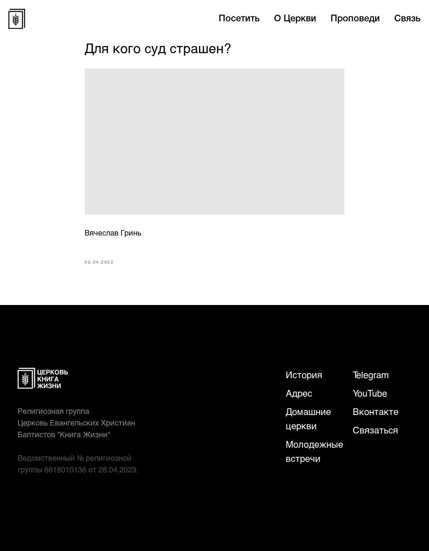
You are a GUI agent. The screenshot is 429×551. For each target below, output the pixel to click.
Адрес (299, 393)
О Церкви (295, 19)
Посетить (239, 19)
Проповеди (355, 19)
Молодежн (308, 444)
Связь (407, 19)
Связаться (375, 430)
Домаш (300, 411)
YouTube (370, 393)
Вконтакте (375, 411)
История (304, 374)
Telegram (371, 374)
